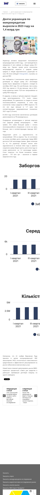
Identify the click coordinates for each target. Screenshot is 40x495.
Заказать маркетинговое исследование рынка (19, 482)
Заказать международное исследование (17, 479)
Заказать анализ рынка (11, 485)
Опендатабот (23, 74)
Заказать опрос (8, 476)
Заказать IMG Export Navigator (13, 488)
